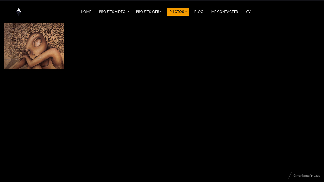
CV (248, 12)
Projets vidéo (112, 12)
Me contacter (224, 12)
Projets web (147, 12)
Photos (177, 12)
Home (86, 12)
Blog (199, 12)
